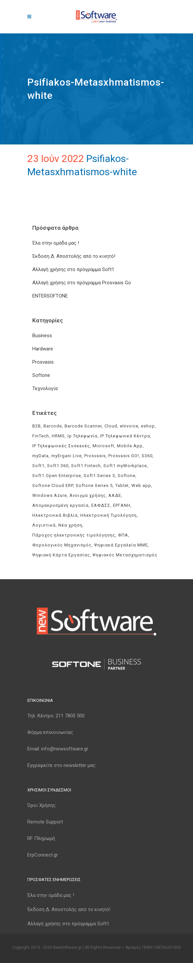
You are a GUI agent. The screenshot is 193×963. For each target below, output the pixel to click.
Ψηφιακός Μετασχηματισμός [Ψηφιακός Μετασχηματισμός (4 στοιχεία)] (125, 554)
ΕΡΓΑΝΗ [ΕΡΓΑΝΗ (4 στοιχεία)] (121, 505)
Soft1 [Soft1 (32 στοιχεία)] (38, 465)
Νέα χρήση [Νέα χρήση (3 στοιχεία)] (70, 525)
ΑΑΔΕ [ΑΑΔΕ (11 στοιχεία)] (114, 495)
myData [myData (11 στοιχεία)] (40, 455)
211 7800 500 (70, 716)
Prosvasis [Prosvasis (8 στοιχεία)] (95, 455)
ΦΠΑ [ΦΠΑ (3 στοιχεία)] (123, 535)
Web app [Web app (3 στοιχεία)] (141, 485)
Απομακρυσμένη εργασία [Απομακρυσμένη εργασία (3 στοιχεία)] (60, 505)
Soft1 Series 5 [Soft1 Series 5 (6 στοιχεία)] (99, 475)
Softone (41, 375)
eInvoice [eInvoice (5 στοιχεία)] (129, 425)
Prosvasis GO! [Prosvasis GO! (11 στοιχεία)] (123, 455)
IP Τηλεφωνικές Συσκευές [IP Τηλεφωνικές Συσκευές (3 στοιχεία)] (61, 445)
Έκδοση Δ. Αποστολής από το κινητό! (73, 256)
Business (42, 336)
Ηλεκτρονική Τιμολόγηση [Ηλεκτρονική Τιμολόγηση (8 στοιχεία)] (108, 515)
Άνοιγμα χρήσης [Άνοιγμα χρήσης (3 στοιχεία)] (87, 495)
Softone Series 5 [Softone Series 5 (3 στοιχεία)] (94, 485)
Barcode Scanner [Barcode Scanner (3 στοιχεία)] (83, 425)
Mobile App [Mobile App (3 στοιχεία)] (130, 445)
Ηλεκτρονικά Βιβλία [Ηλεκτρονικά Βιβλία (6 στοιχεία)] (55, 515)
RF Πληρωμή (41, 838)
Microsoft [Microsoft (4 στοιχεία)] (103, 445)
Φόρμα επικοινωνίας (50, 732)
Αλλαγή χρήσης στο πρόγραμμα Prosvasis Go (81, 283)
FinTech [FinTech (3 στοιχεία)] (40, 435)
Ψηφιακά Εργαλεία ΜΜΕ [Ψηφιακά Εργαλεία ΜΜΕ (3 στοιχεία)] (121, 544)
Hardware (42, 349)
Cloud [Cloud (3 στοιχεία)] (110, 425)
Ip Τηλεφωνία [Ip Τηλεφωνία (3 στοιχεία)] (82, 435)
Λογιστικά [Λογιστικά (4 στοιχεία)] (44, 525)
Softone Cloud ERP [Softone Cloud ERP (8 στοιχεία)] (52, 485)
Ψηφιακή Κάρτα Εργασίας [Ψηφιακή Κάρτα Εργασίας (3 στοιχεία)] (61, 554)
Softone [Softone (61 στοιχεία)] (126, 475)
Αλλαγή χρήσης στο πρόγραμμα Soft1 (73, 269)
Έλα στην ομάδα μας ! (55, 243)
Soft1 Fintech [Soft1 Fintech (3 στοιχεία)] (86, 465)
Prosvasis (43, 362)
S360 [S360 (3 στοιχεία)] (147, 455)
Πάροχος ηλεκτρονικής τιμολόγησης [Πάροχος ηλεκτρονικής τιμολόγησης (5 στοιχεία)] (73, 535)
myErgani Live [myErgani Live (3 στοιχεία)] (66, 455)
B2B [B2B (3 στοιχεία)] (36, 425)
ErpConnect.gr (42, 855)
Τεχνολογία (45, 388)
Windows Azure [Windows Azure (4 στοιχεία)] (49, 495)
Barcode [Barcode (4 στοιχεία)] (52, 425)
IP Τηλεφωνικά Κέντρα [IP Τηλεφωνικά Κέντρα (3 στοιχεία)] (125, 435)
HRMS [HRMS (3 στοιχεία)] (58, 435)
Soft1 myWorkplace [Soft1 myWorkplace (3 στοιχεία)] (125, 465)
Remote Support (45, 822)
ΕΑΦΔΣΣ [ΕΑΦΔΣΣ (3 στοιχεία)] (100, 505)
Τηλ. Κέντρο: (56, 716)
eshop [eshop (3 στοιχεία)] (148, 425)
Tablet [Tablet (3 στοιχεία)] (122, 485)
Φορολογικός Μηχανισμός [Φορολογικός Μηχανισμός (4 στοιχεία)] (62, 544)
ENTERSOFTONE (50, 296)
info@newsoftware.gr (64, 749)
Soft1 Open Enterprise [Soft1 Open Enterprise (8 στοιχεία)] (56, 475)
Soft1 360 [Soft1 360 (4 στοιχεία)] (58, 465)
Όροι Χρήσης (41, 805)
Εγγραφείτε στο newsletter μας (61, 765)
